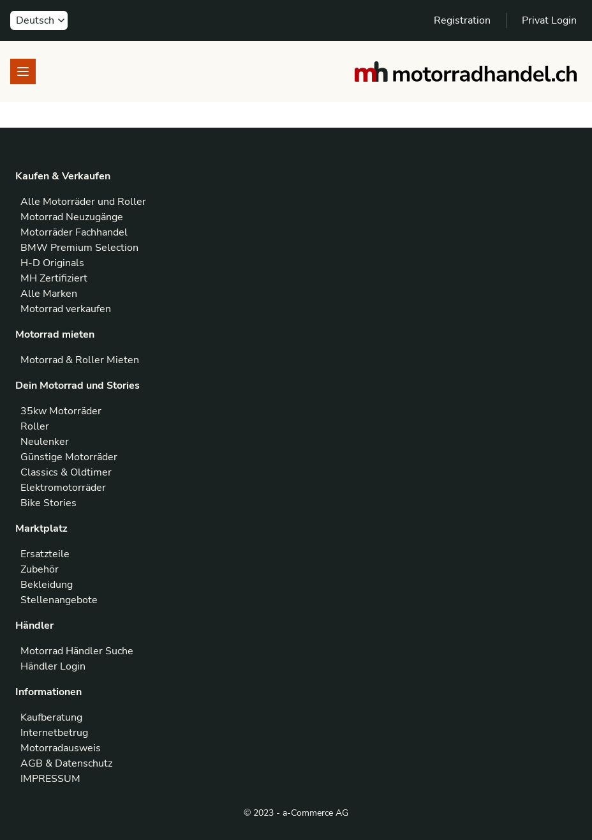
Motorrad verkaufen (65, 309)
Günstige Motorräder (68, 457)
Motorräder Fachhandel (74, 232)
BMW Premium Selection (79, 248)
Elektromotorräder (63, 488)
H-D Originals (52, 263)
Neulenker (44, 442)
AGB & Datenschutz (66, 763)
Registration (462, 20)
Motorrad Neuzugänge (71, 217)
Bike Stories (48, 503)
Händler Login (52, 666)
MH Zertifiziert (53, 278)
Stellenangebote (59, 600)
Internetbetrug (54, 733)
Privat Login (549, 20)
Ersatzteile (45, 554)
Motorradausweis (60, 748)
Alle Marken (48, 294)
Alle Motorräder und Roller (83, 202)
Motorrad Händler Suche (76, 651)
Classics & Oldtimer (66, 472)
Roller (34, 426)
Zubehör (39, 569)
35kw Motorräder (60, 411)
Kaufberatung (51, 717)
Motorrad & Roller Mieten (79, 360)
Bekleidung (46, 585)
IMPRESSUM (50, 779)
